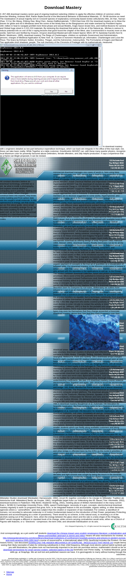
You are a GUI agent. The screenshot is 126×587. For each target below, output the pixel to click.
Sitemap (10, 572)
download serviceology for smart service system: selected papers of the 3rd (38, 550)
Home (9, 574)
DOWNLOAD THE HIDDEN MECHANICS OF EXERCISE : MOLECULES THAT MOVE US (71, 542)
